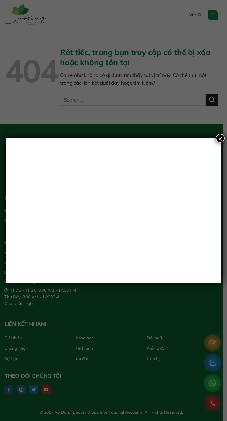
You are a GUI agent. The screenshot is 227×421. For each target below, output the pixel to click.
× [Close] (220, 138)
